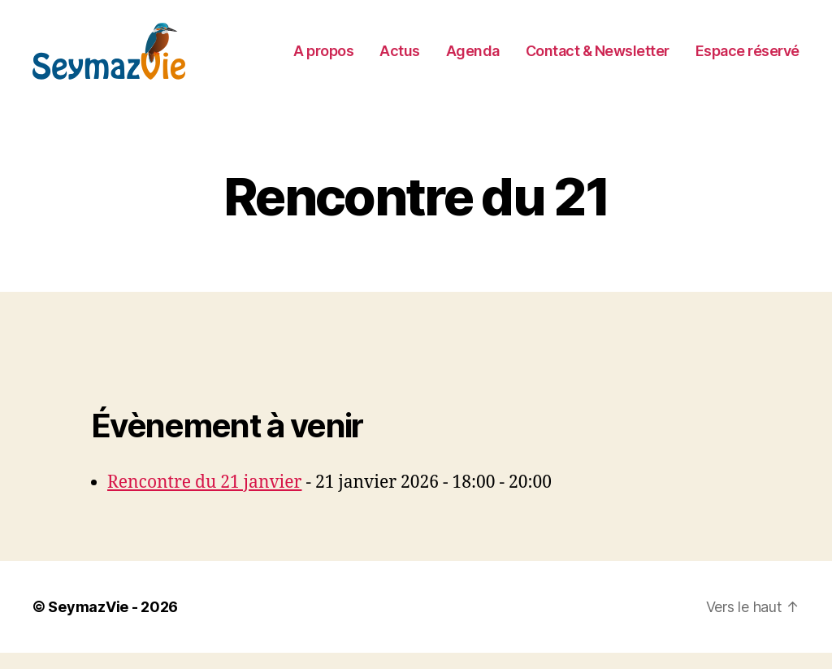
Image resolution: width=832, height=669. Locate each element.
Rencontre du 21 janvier (204, 499)
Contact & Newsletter (598, 58)
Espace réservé (748, 58)
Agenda (473, 58)
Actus (399, 58)
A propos (323, 58)
